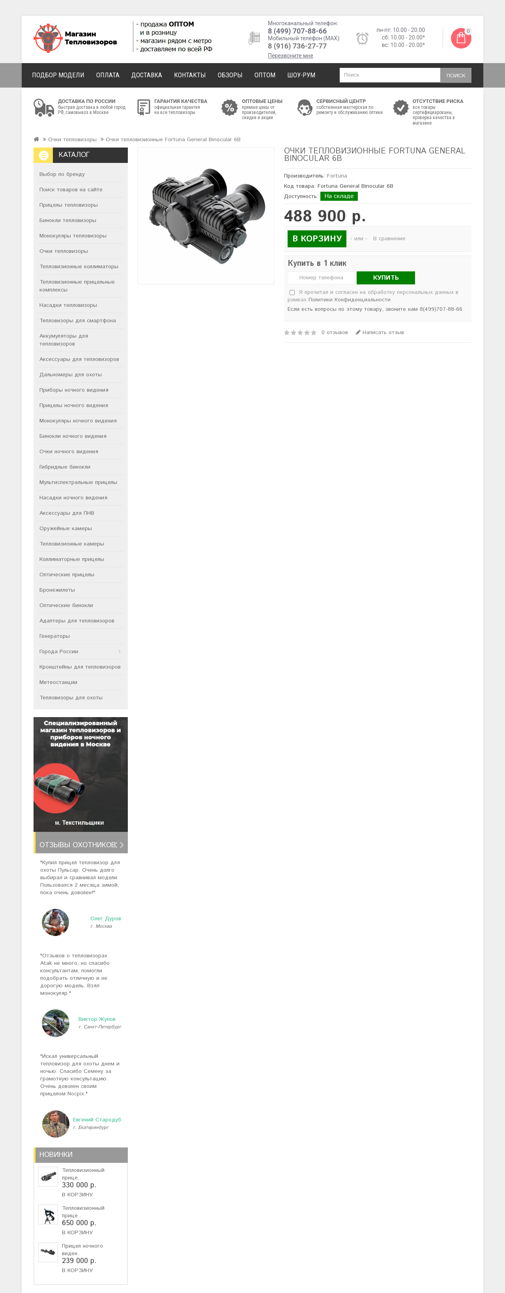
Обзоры (230, 75)
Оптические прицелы (66, 575)
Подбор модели (58, 75)
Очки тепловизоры (72, 140)
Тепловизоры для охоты (71, 698)
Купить (386, 277)
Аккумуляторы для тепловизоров (63, 340)
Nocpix (75, 1094)
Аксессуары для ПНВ (66, 513)
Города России (58, 652)
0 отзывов (335, 332)
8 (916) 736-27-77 (297, 46)
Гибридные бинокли (64, 467)
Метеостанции (58, 682)
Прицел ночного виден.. (82, 1249)
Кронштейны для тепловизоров (80, 667)
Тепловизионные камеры (71, 544)
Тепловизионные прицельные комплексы (77, 286)
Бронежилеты (57, 590)
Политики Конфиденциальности (350, 300)
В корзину (77, 1195)
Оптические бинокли (66, 605)
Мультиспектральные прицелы (78, 482)
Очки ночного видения (68, 452)
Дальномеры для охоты (70, 375)
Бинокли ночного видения (73, 436)
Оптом (264, 75)
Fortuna (337, 176)
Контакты (190, 75)
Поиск (456, 76)
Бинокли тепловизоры (67, 220)
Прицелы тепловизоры (68, 205)
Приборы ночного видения (73, 390)
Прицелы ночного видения (73, 405)
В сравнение (389, 239)
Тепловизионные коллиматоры (78, 267)
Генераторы (54, 636)
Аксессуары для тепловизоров (79, 359)
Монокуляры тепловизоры (73, 236)
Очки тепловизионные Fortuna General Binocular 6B (173, 140)
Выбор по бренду (62, 174)
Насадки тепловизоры (68, 305)
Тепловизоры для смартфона (77, 321)
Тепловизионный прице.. (83, 1174)
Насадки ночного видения (73, 498)
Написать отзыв (380, 332)
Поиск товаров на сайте (71, 190)
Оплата (108, 75)
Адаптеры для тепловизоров (76, 621)
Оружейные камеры (65, 529)
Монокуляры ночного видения (78, 421)
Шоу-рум (301, 75)
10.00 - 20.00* (408, 37)
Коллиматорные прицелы (71, 559)
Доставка (146, 75)
